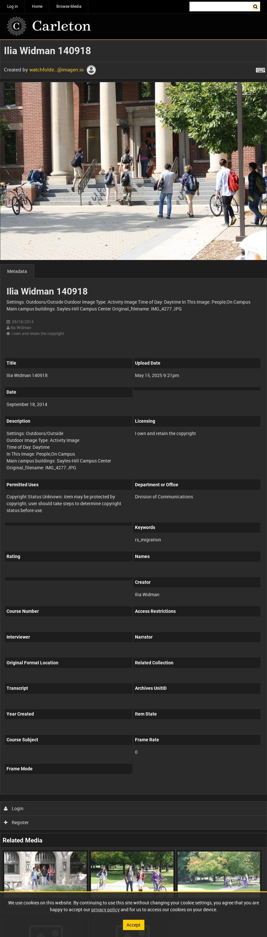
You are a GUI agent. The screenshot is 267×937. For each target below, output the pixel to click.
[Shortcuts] (260, 69)
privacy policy (105, 909)
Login (14, 808)
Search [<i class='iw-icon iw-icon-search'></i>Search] (256, 6)
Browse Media (69, 6)
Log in (12, 6)
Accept (133, 925)
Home (37, 6)
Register (16, 822)
